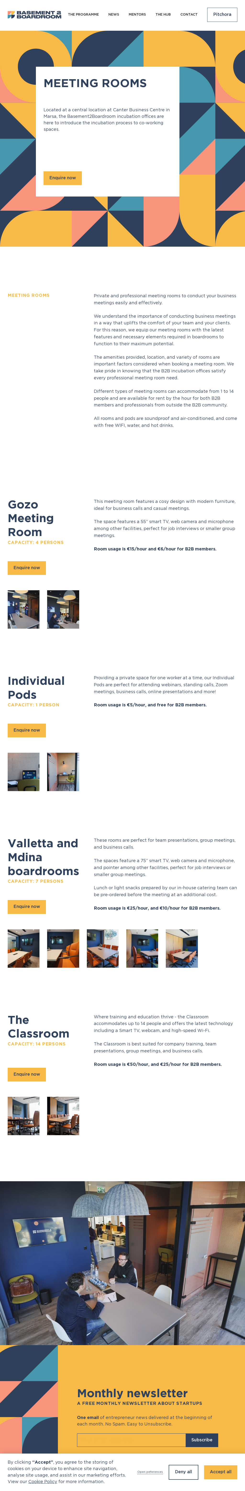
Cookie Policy (42, 1482)
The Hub (163, 14)
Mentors (137, 14)
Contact (189, 14)
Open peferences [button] (150, 1472)
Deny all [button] (183, 1472)
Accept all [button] (221, 1472)
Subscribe (201, 1440)
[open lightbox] (23, 609)
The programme (83, 14)
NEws (113, 14)
